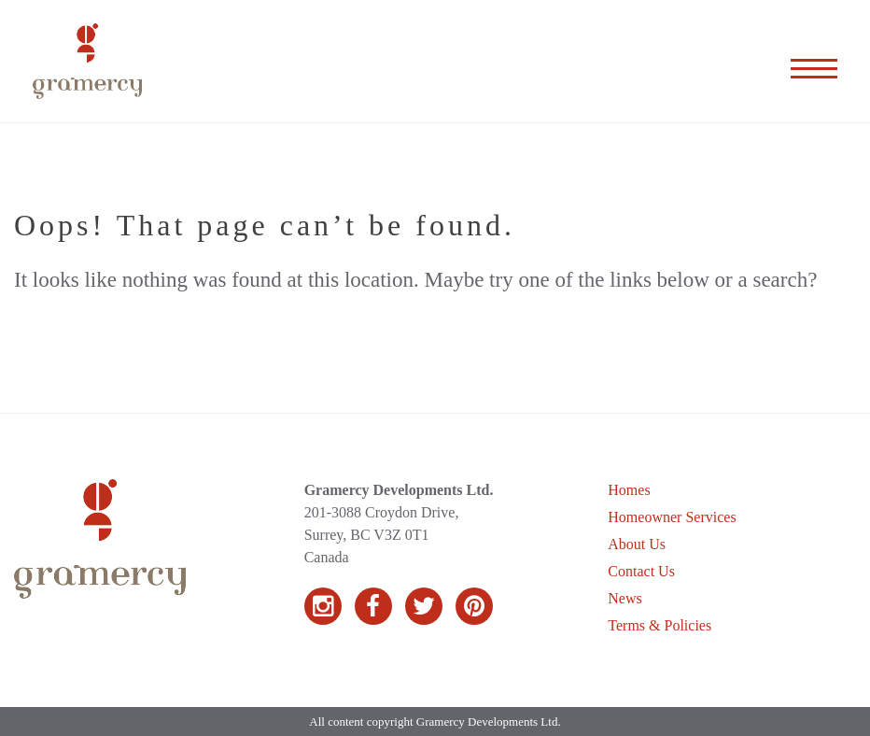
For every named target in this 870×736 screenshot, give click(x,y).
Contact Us (641, 571)
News (624, 598)
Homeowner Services (672, 517)
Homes (629, 490)
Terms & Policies (659, 625)
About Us (637, 544)
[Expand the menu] (814, 61)
